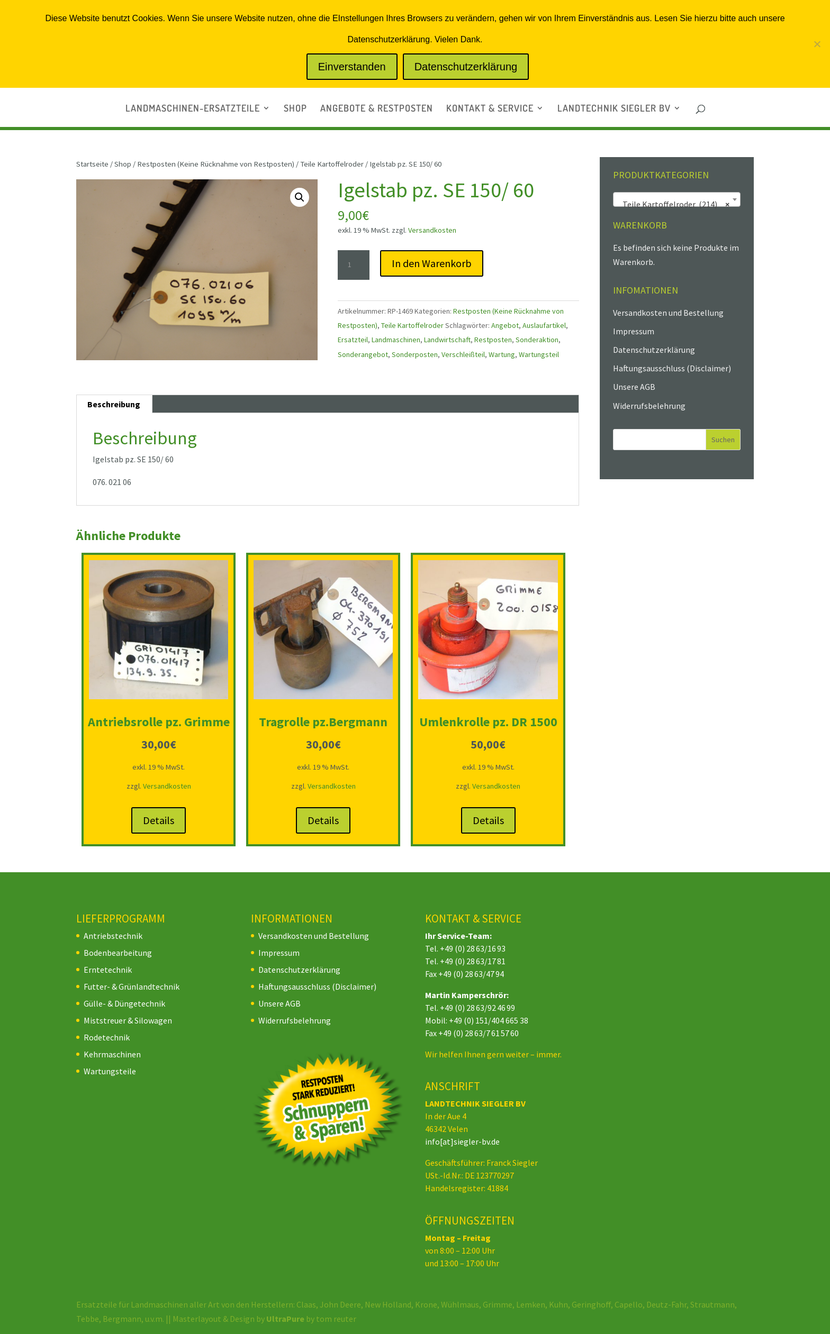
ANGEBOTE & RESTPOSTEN (376, 109)
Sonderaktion (537, 339)
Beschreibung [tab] (113, 404)
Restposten (493, 339)
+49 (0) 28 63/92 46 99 (477, 1007)
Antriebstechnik (113, 935)
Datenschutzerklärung (654, 349)
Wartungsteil (539, 354)
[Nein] (816, 44)
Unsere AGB (634, 386)
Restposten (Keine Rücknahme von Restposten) (215, 164)
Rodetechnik (107, 1037)
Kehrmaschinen (112, 1054)
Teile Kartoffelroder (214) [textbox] (673, 204)
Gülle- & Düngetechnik (124, 1003)
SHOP (295, 109)
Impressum (633, 331)
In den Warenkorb (432, 263)
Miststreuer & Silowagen (128, 1020)
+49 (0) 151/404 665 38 (488, 1020)
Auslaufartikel (544, 325)
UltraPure (286, 1318)
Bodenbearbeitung (118, 952)
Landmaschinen (396, 339)
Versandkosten (432, 230)
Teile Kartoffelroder (332, 164)
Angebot (505, 325)
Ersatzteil (353, 339)
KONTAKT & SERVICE (490, 109)
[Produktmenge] (353, 265)
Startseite (92, 164)
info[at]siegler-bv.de (462, 1141)
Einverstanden (352, 66)
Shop (122, 164)
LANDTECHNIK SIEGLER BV (614, 109)
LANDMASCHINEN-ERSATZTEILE (192, 109)
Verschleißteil (463, 354)
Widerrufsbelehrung (649, 405)
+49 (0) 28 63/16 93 (473, 948)
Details (158, 820)
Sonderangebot (363, 354)
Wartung (502, 354)
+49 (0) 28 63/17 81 (473, 961)
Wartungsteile (110, 1071)
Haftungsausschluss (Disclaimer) (672, 368)
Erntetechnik (108, 969)
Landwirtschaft (447, 339)
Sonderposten (415, 354)
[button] (299, 197)
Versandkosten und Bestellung (668, 312)
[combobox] (677, 199)
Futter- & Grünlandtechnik (131, 986)
